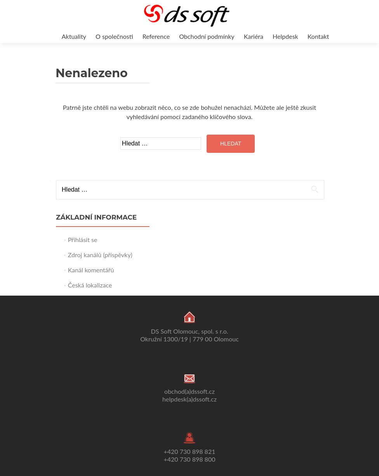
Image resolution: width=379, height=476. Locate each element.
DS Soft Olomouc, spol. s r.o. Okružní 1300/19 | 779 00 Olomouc (189, 335)
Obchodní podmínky (206, 36)
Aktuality (74, 36)
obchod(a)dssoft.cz (189, 391)
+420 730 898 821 (190, 451)
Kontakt (318, 36)
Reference (156, 36)
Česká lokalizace (90, 285)
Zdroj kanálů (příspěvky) (100, 254)
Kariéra (253, 36)
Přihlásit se (82, 239)
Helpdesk (285, 36)
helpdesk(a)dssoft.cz (189, 399)
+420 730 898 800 (190, 459)
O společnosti (114, 36)
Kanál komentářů (91, 269)
